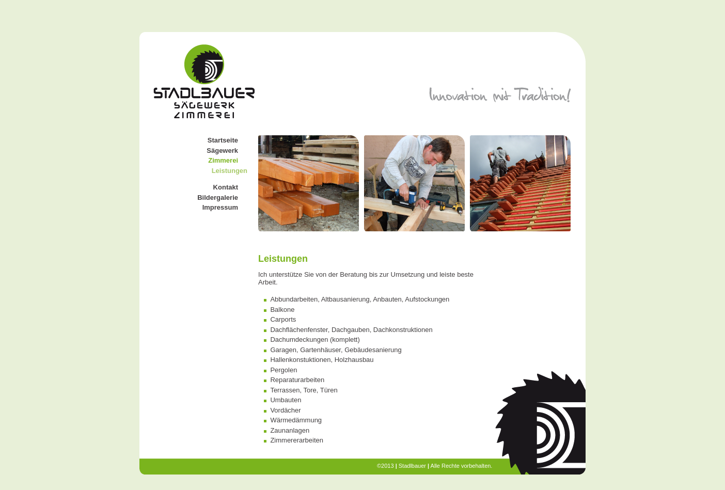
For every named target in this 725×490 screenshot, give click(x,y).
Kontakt (225, 187)
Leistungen (229, 171)
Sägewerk (222, 150)
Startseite (223, 140)
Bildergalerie (217, 197)
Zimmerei (223, 160)
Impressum (220, 207)
